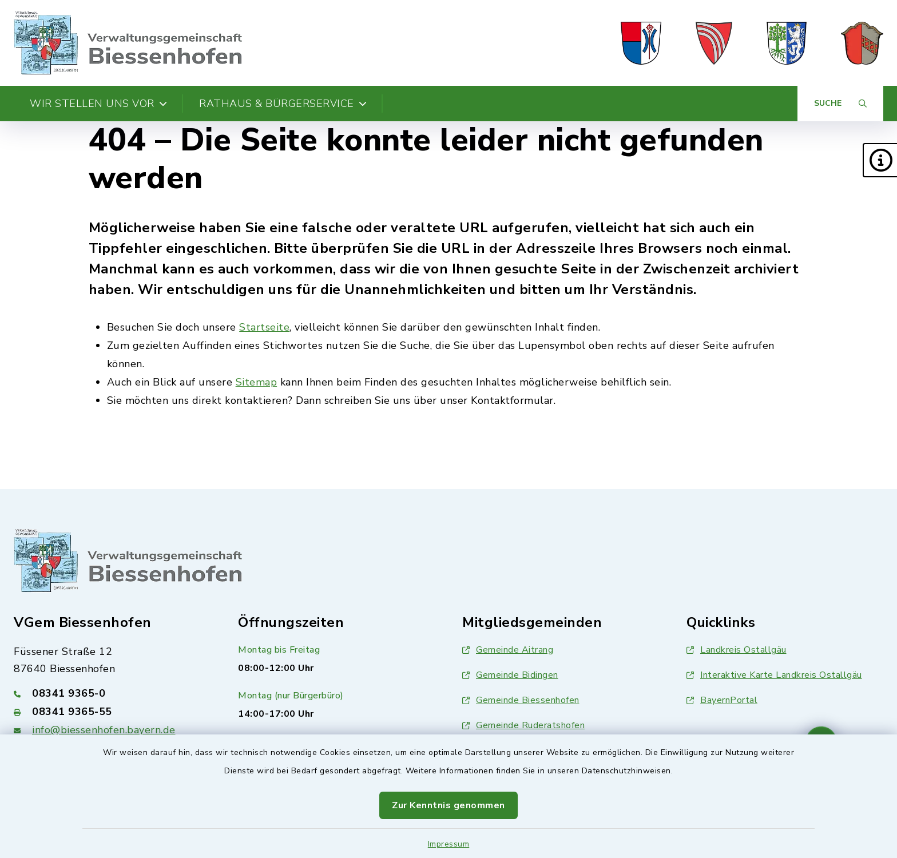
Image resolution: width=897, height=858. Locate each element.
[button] (880, 160)
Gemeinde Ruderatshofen (523, 725)
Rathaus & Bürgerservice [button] (283, 103)
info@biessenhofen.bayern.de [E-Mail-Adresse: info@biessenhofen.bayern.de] (104, 730)
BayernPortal (721, 700)
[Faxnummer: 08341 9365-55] (112, 711)
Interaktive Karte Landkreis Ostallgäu (774, 675)
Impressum (449, 844)
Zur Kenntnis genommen (448, 805)
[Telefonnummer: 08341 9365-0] (112, 693)
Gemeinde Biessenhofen (521, 700)
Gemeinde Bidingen (510, 675)
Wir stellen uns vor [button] (98, 103)
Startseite (264, 327)
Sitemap (256, 382)
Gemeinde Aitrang (507, 650)
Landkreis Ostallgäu (736, 650)
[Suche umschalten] (840, 103)
